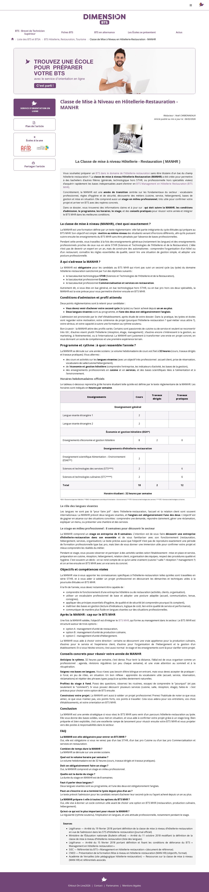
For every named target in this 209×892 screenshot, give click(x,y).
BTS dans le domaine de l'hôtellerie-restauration (123, 173)
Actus (179, 32)
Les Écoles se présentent (142, 32)
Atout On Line (77, 885)
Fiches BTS (67, 32)
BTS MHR (123, 620)
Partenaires (112, 885)
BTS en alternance (104, 32)
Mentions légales (131, 885)
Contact (98, 885)
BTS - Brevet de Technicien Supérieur (30, 32)
